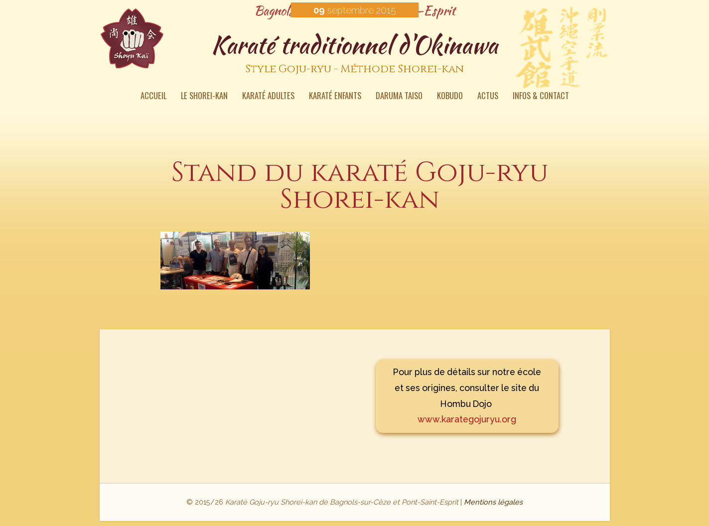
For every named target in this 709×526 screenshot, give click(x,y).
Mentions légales (493, 502)
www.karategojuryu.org (467, 419)
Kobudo (450, 97)
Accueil (153, 97)
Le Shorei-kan (204, 97)
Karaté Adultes (268, 97)
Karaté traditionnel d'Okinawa (355, 54)
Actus (487, 97)
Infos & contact (541, 97)
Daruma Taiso (399, 97)
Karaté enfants (335, 97)
